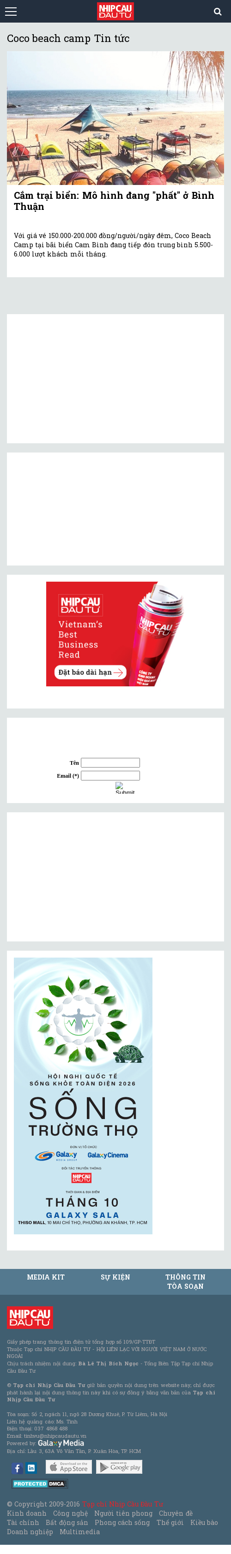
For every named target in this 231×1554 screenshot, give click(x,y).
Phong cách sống (122, 1522)
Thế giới (170, 1522)
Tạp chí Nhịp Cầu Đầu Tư (122, 1504)
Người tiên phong (123, 1513)
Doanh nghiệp (30, 1531)
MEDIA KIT (46, 1277)
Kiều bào (204, 1522)
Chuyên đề (175, 1513)
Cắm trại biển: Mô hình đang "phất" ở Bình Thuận (114, 200)
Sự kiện (115, 1277)
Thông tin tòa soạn (185, 1282)
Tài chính (23, 1522)
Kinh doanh (27, 1513)
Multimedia (80, 1531)
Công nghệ (70, 1513)
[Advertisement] (83, 877)
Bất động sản (67, 1522)
